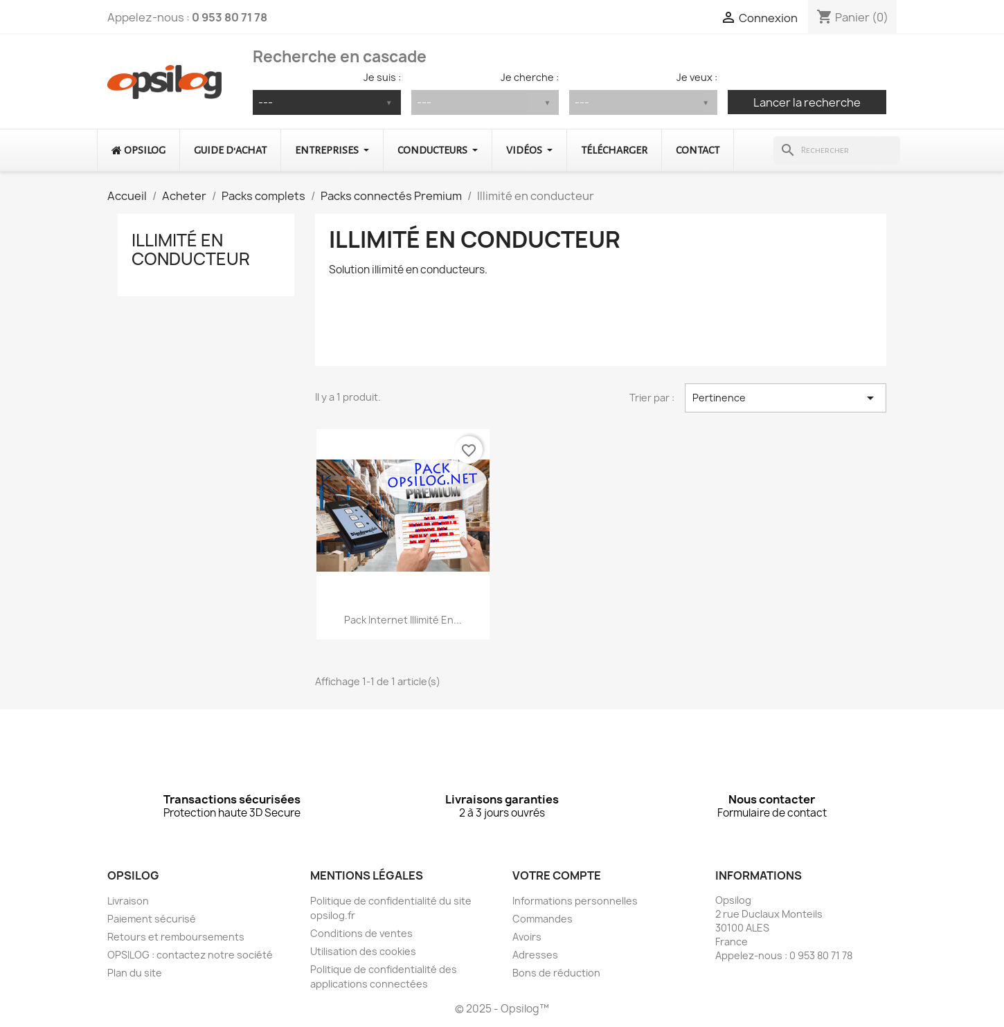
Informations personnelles (575, 900)
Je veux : (696, 77)
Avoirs (526, 936)
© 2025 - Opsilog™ (502, 1008)
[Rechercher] (836, 150)
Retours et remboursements (175, 936)
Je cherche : (530, 77)
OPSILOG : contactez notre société (190, 954)
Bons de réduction (556, 972)
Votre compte (556, 875)
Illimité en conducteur (191, 249)
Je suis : (382, 77)
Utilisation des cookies (363, 951)
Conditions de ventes (361, 933)
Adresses (535, 954)
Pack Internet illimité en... (403, 619)
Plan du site (134, 972)
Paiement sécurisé (151, 918)
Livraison (128, 900)
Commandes (542, 918)
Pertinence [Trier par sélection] (785, 398)
